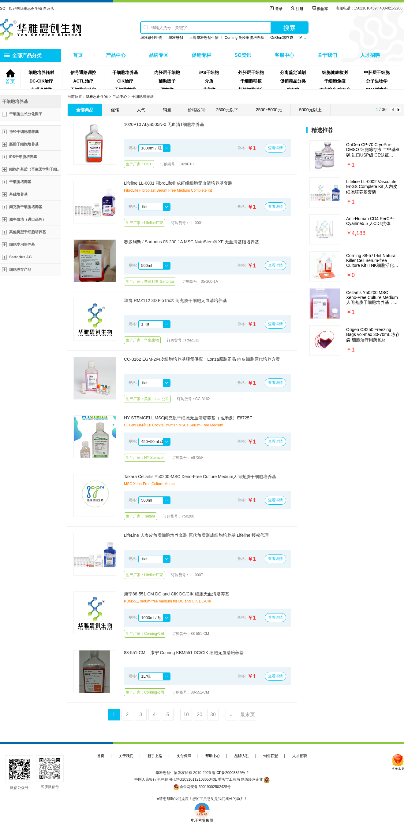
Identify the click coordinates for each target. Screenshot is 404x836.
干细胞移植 (251, 81)
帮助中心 (212, 756)
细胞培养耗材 (41, 72)
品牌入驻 (241, 756)
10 (186, 714)
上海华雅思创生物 (204, 37)
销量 (167, 109)
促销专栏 (201, 55)
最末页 (247, 714)
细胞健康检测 (335, 72)
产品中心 (115, 55)
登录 (275, 9)
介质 (209, 81)
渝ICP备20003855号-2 (230, 773)
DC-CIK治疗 (41, 81)
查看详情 (275, 148)
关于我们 (327, 55)
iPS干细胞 (209, 72)
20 (199, 714)
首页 (78, 55)
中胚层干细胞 (377, 72)
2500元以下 (227, 109)
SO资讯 (242, 55)
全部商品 (84, 109)
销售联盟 (270, 756)
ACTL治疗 (83, 81)
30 (213, 714)
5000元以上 (310, 109)
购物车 (319, 9)
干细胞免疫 (335, 81)
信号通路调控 (83, 72)
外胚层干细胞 (251, 72)
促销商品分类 (293, 81)
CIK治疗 (125, 81)
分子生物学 (376, 81)
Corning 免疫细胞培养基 (244, 37)
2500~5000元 (269, 109)
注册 (296, 9)
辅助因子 (167, 81)
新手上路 (155, 756)
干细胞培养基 (125, 72)
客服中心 (284, 55)
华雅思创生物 (151, 37)
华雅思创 (175, 37)
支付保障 (184, 756)
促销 (115, 109)
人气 (141, 109)
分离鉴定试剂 (293, 72)
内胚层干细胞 (167, 72)
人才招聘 (370, 55)
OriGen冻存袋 (281, 37)
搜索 (289, 27)
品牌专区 (158, 55)
